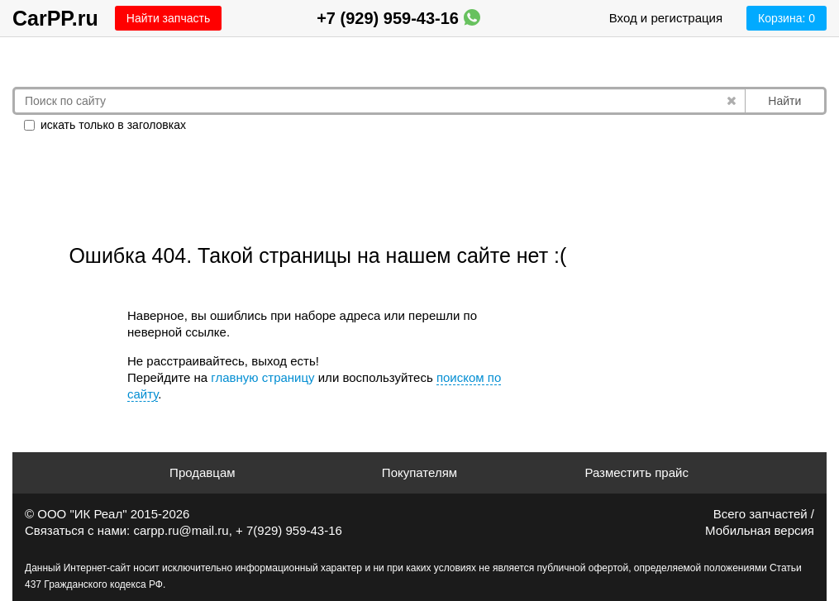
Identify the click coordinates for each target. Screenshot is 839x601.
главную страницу (262, 377)
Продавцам (202, 472)
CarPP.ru (55, 18)
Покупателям (419, 472)
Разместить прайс (636, 472)
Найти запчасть (168, 18)
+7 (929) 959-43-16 (398, 18)
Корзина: (786, 18)
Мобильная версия (759, 530)
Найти (784, 100)
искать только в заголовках (105, 124)
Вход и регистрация (665, 18)
